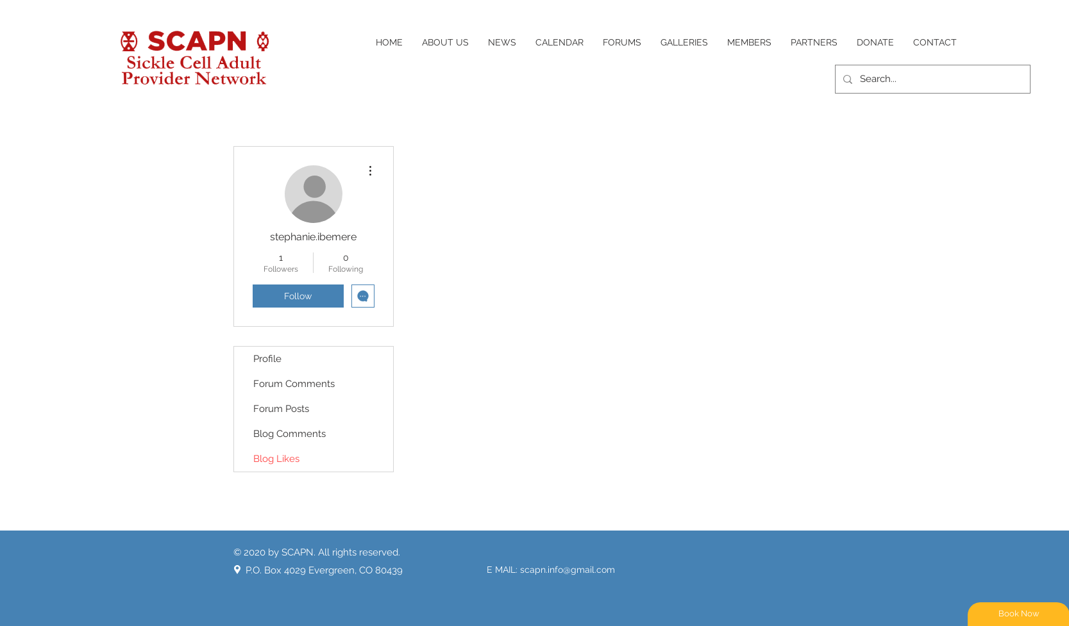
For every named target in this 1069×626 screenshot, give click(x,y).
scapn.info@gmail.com (567, 569)
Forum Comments (294, 384)
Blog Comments (289, 434)
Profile (267, 359)
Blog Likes (276, 459)
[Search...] (931, 79)
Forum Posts (281, 409)
